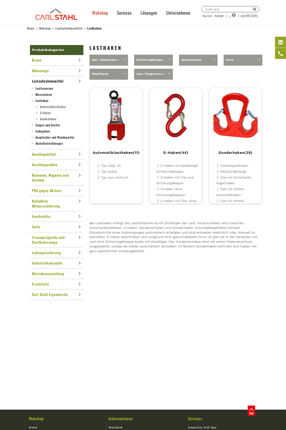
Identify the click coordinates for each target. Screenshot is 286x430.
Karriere (207, 15)
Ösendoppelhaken (234, 166)
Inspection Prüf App (202, 427)
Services (195, 418)
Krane (33, 427)
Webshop (45, 28)
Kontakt (219, 15)
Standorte (115, 427)
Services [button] (124, 12)
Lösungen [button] (149, 12)
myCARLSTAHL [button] (248, 15)
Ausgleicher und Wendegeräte (54, 137)
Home (30, 28)
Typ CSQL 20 (111, 166)
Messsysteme (44, 94)
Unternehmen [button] (178, 12)
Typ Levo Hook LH (114, 177)
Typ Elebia (109, 171)
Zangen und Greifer (47, 125)
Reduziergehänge (233, 171)
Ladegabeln (42, 131)
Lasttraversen (44, 88)
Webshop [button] (100, 12)
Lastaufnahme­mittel (69, 28)
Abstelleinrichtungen (49, 143)
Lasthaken (94, 28)
